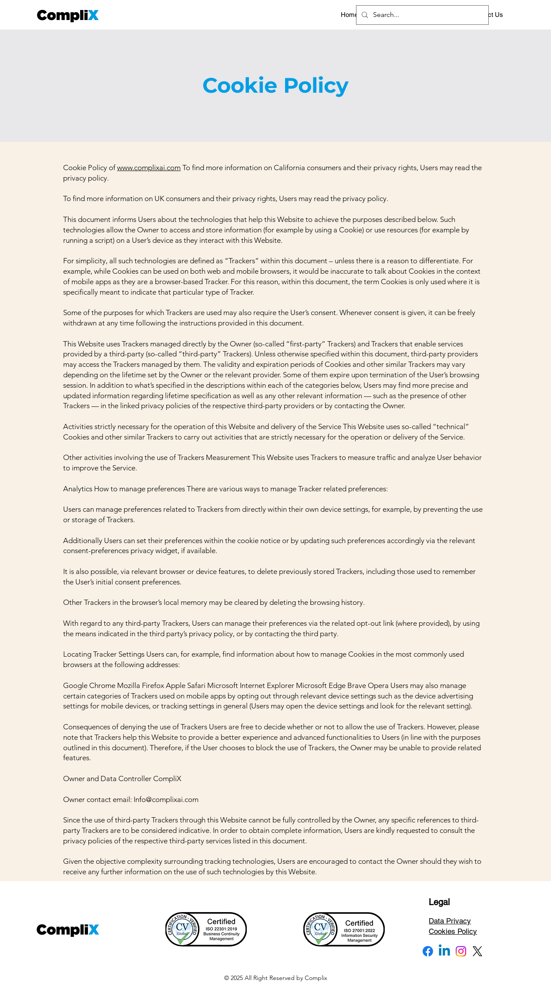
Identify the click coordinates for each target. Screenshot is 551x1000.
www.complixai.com (149, 167)
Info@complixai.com (166, 799)
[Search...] (421, 15)
